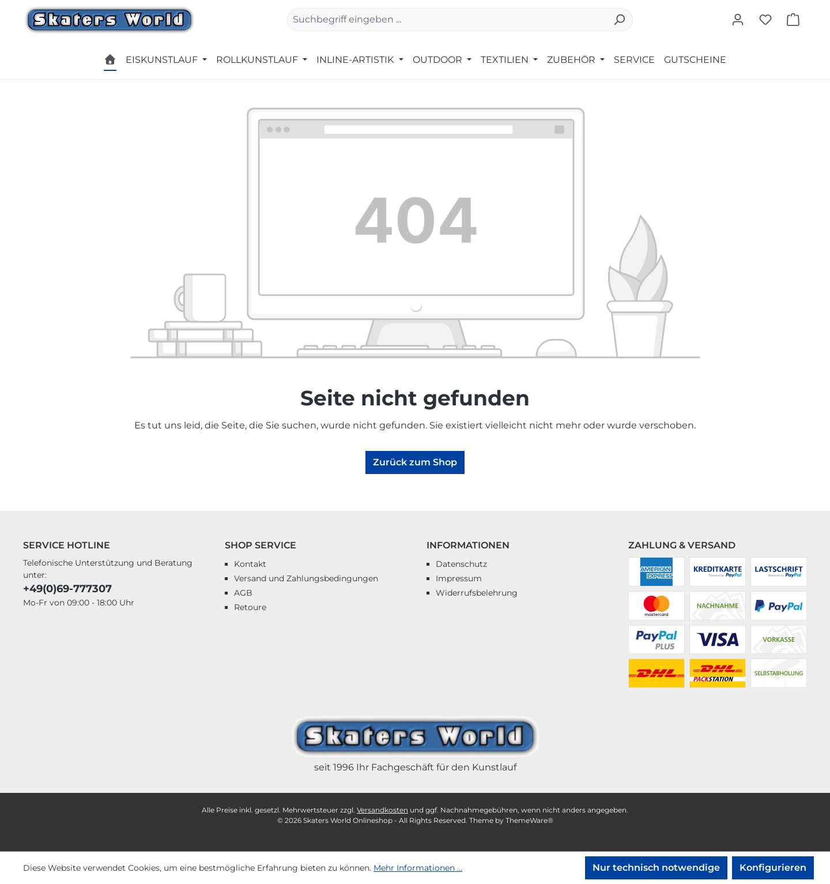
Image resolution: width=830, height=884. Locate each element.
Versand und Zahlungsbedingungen (306, 578)
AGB (243, 593)
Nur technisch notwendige (656, 867)
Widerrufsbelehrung (477, 593)
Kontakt (250, 564)
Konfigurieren (773, 867)
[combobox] (446, 19)
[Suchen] (619, 19)
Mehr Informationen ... (417, 868)
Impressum (459, 578)
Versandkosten (382, 810)
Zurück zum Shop (415, 462)
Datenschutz (461, 564)
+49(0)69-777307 (67, 588)
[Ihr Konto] (738, 19)
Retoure (250, 607)
